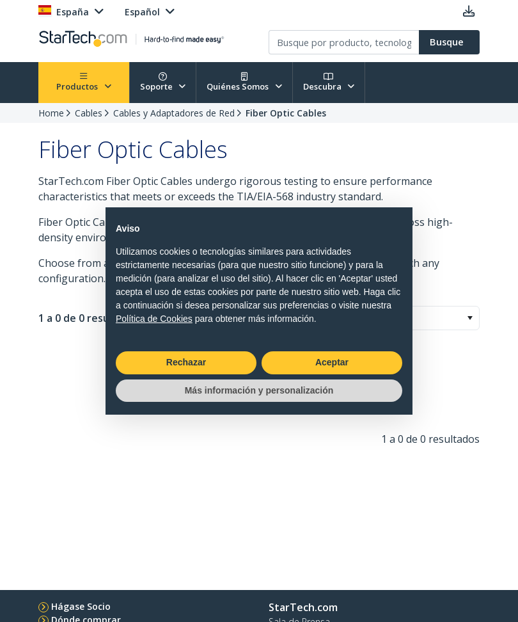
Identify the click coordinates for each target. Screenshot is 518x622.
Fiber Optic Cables (286, 113)
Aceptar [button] (332, 362)
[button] (469, 318)
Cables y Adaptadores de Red (174, 113)
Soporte (163, 82)
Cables (88, 113)
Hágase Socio (81, 606)
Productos (83, 82)
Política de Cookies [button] (154, 319)
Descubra (329, 82)
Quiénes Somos (244, 82)
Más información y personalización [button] (259, 390)
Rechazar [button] (186, 362)
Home (51, 113)
